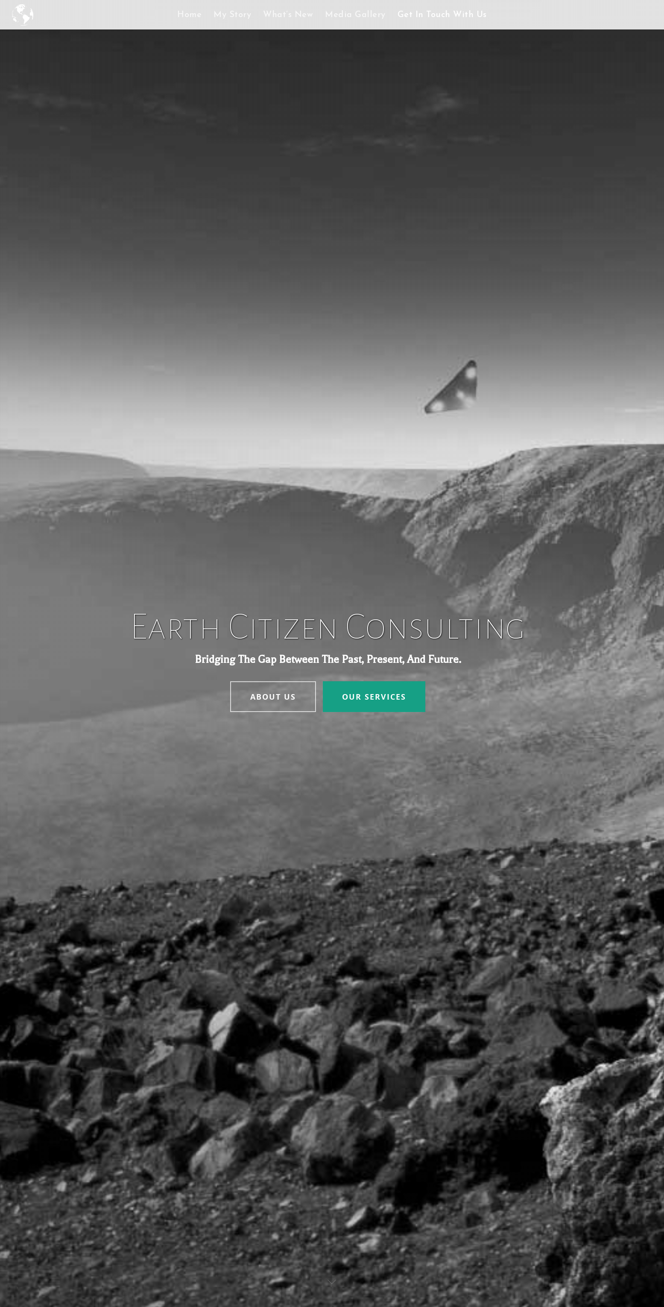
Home (189, 15)
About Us (273, 697)
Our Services (374, 697)
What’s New (288, 15)
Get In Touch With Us (442, 15)
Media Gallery (355, 15)
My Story (232, 15)
